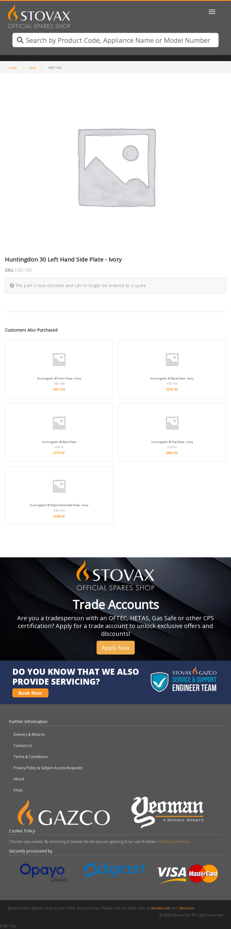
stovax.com (161, 908)
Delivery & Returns (29, 734)
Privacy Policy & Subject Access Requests (48, 767)
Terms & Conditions (31, 756)
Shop (32, 68)
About (19, 779)
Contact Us (23, 745)
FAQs (18, 790)
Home (13, 68)
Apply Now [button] (116, 647)
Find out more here (173, 841)
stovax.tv (186, 908)
